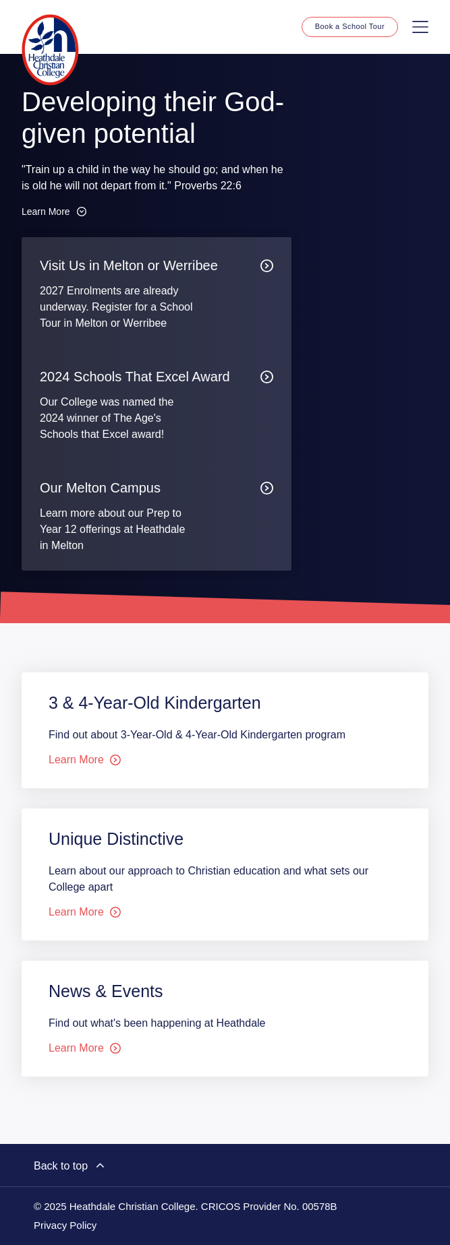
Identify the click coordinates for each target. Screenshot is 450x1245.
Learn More (54, 211)
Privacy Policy (65, 1225)
